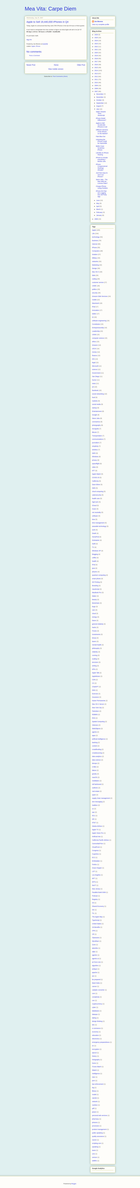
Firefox (94, 864)
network (94, 1101)
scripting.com (96, 1143)
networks (95, 261)
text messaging (97, 802)
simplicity (95, 446)
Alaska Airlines (97, 826)
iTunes (94, 631)
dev (93, 1025)
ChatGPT (95, 687)
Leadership (96, 331)
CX (93, 683)
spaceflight (95, 463)
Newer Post (30, 65)
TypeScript (95, 920)
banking (94, 742)
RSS (93, 718)
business (95, 240)
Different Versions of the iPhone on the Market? (102, 131)
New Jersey (96, 889)
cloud (94, 613)
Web (93, 275)
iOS (93, 359)
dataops (95, 1014)
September (100, 103)
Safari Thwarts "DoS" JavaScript (101, 113)
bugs (93, 606)
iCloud (94, 505)
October (99, 100)
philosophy (95, 648)
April (98, 206)
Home (56, 65)
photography (96, 425)
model (94, 1094)
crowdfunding (96, 749)
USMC (94, 286)
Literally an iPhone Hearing (102, 154)
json (93, 1080)
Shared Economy (98, 906)
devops (94, 763)
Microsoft (95, 366)
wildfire (94, 1161)
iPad (93, 307)
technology (96, 237)
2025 (96, 37)
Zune (94, 945)
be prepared (96, 979)
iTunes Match (96, 1067)
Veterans (95, 725)
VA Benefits (96, 927)
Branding (95, 585)
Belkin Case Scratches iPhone (100, 148)
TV (93, 547)
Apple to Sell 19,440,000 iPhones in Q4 (101, 125)
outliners (95, 788)
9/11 (93, 815)
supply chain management (101, 798)
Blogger (73, 1183)
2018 (96, 58)
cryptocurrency (97, 1004)
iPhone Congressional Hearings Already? (101, 167)
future (94, 620)
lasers (94, 641)
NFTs (94, 882)
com (93, 993)
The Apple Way (97, 917)
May (98, 203)
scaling (94, 659)
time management (98, 523)
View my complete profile (100, 24)
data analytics (97, 756)
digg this (29, 39)
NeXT (94, 885)
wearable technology (99, 526)
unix (93, 1154)
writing (94, 666)
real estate (95, 791)
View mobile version (55, 69)
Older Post (81, 65)
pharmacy (95, 1119)
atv (93, 976)
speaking (95, 1147)
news (94, 383)
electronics (95, 1039)
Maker (94, 596)
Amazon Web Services (100, 296)
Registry (95, 899)
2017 (96, 61)
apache (94, 972)
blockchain (95, 603)
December (100, 94)
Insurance (95, 697)
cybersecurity (96, 495)
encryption (95, 1049)
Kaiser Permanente (98, 700)
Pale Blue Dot (100, 136)
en (93, 1046)
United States (96, 924)
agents (94, 732)
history (94, 1056)
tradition (95, 805)
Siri (93, 910)
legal (93, 362)
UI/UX (94, 348)
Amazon (95, 345)
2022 (96, 46)
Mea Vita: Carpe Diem (50, 9)
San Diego (95, 376)
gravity (94, 774)
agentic (94, 955)
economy (95, 1032)
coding (94, 279)
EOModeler (96, 861)
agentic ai (95, 958)
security (94, 293)
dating (94, 1018)
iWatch (94, 1070)
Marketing (95, 265)
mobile (94, 300)
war (93, 812)
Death (94, 533)
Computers (96, 251)
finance (94, 355)
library (94, 1091)
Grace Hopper (97, 868)
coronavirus (96, 422)
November (100, 97)
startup (94, 408)
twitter (94, 314)
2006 (96, 219)
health (94, 561)
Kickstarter (95, 540)
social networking (98, 394)
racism (94, 1140)
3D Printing (96, 582)
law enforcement (97, 1084)
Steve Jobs (96, 418)
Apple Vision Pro (97, 833)
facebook (95, 390)
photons (95, 1122)
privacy (94, 460)
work (93, 530)
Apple (33, 46)
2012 (96, 76)
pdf (93, 1108)
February (99, 212)
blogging (95, 554)
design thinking (97, 1021)
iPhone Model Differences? (101, 119)
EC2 (93, 857)
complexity (95, 997)
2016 (96, 64)
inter (93, 1077)
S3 (93, 903)
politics (94, 289)
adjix (93, 952)
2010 (96, 82)
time (93, 519)
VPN (93, 931)
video (94, 467)
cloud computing (97, 491)
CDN (93, 680)
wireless (95, 450)
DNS (93, 690)
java (93, 568)
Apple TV (95, 830)
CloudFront (96, 847)
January (99, 215)
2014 (96, 70)
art (93, 387)
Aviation (95, 254)
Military (94, 258)
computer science (98, 338)
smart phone (96, 578)
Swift (93, 544)
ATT (93, 470)
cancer (94, 986)
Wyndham (95, 941)
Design (94, 268)
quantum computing (99, 575)
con (93, 1000)
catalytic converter (98, 990)
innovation (95, 310)
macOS (94, 777)
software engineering (99, 321)
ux (93, 809)
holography (96, 1060)
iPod (93, 565)
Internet (94, 244)
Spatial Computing (98, 721)
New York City (97, 708)
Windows (95, 456)
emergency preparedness (100, 1042)
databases (95, 1011)
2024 (96, 40)
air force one (96, 962)
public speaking (97, 1133)
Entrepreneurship (98, 328)
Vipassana (95, 937)
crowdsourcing (97, 753)
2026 (96, 35)
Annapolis (95, 429)
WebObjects (96, 728)
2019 (96, 55)
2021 (96, 49)
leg (93, 1087)
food (93, 397)
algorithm (95, 965)
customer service (98, 282)
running (94, 655)
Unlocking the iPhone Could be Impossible (101, 141)
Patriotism (95, 711)
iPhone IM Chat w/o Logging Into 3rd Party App (101, 193)
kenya (94, 638)
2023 (96, 44)
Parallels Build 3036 (99, 892)
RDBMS (95, 714)
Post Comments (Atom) (60, 76)
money (94, 352)
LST (93, 871)
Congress (95, 850)
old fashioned (96, 784)
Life (93, 233)
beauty (94, 599)
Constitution (96, 324)
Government (96, 373)
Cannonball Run (97, 843)
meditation (95, 781)
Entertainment (97, 411)
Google (94, 415)
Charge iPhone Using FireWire (102, 187)
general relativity (97, 624)
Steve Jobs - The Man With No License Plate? (102, 181)
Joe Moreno (98, 21)
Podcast (95, 896)
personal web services (99, 1115)
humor (94, 380)
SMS (93, 488)
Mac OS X (95, 272)
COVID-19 (95, 477)
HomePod (95, 537)
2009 (96, 85)
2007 (96, 91)
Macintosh (95, 303)
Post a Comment (34, 55)
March (98, 209)
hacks (94, 627)
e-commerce (96, 1028)
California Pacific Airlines (100, 840)
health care (96, 498)
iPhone (38, 46)
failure (94, 770)
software (95, 516)
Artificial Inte (96, 836)
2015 (96, 67)
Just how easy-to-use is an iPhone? (102, 174)
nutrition (95, 1105)
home (94, 1063)
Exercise (95, 694)
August (98, 106)
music (94, 509)
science (94, 369)
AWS (93, 453)
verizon (94, 1157)
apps (93, 735)
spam (94, 795)
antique (94, 969)
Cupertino (95, 854)
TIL (93, 913)
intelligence (96, 1073)
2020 (96, 52)
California (95, 481)
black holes (96, 983)
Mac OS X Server (98, 704)
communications (97, 439)
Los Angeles (96, 875)
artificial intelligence (98, 739)
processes (95, 1126)
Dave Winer (96, 484)
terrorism (95, 662)
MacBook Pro (96, 592)
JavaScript (95, 589)
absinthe (95, 948)
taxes (94, 1150)
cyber (94, 1007)
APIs (93, 669)
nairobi (94, 1098)
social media (96, 404)
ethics (94, 341)
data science (96, 760)
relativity (95, 652)
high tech (95, 502)
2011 (96, 79)
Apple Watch (96, 474)
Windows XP (96, 551)
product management (99, 1129)
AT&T (94, 822)
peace (94, 1112)
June (98, 200)
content (94, 746)
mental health (96, 645)
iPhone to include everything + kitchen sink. (102, 159)
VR (93, 934)
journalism (95, 443)
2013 (96, 73)
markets (95, 401)
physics (94, 572)
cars (93, 610)
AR (93, 819)
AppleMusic (96, 676)
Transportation (97, 436)
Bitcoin (94, 432)
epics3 (94, 1053)
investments (96, 634)
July (97, 109)
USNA (94, 334)
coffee (94, 558)
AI (93, 317)
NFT (93, 878)
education (95, 1035)
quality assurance (98, 1136)
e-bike (94, 767)
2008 (96, 88)
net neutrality (96, 512)
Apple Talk (95, 673)
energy (94, 617)
